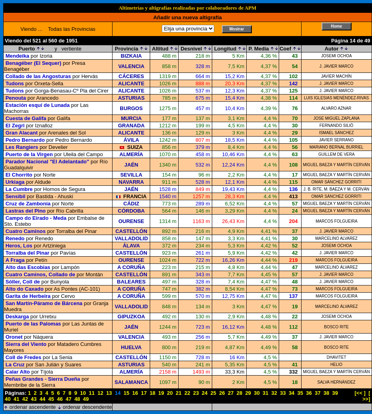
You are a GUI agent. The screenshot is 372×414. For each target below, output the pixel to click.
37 (317, 393)
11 (92, 393)
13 (109, 393)
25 (213, 393)
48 (77, 399)
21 (178, 393)
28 (239, 393)
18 (152, 393)
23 (196, 393)
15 (126, 393)
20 (170, 393)
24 (204, 393)
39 (335, 393)
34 (291, 393)
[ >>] (366, 396)
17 (144, 393)
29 (248, 393)
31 (265, 393)
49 (85, 399)
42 (25, 399)
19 (161, 393)
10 (83, 393)
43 (33, 399)
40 (7, 399)
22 (187, 393)
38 (326, 393)
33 (283, 393)
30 (256, 393)
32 (274, 393)
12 (100, 393)
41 (16, 399)
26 (222, 393)
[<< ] (359, 393)
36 (309, 393)
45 (51, 399)
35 (300, 393)
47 (68, 399)
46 (59, 399)
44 (42, 399)
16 (135, 393)
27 (230, 393)
